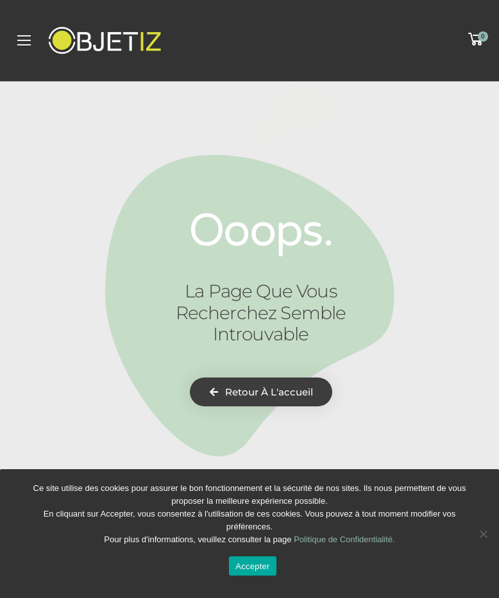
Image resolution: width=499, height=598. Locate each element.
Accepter (252, 566)
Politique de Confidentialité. (344, 539)
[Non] (483, 533)
